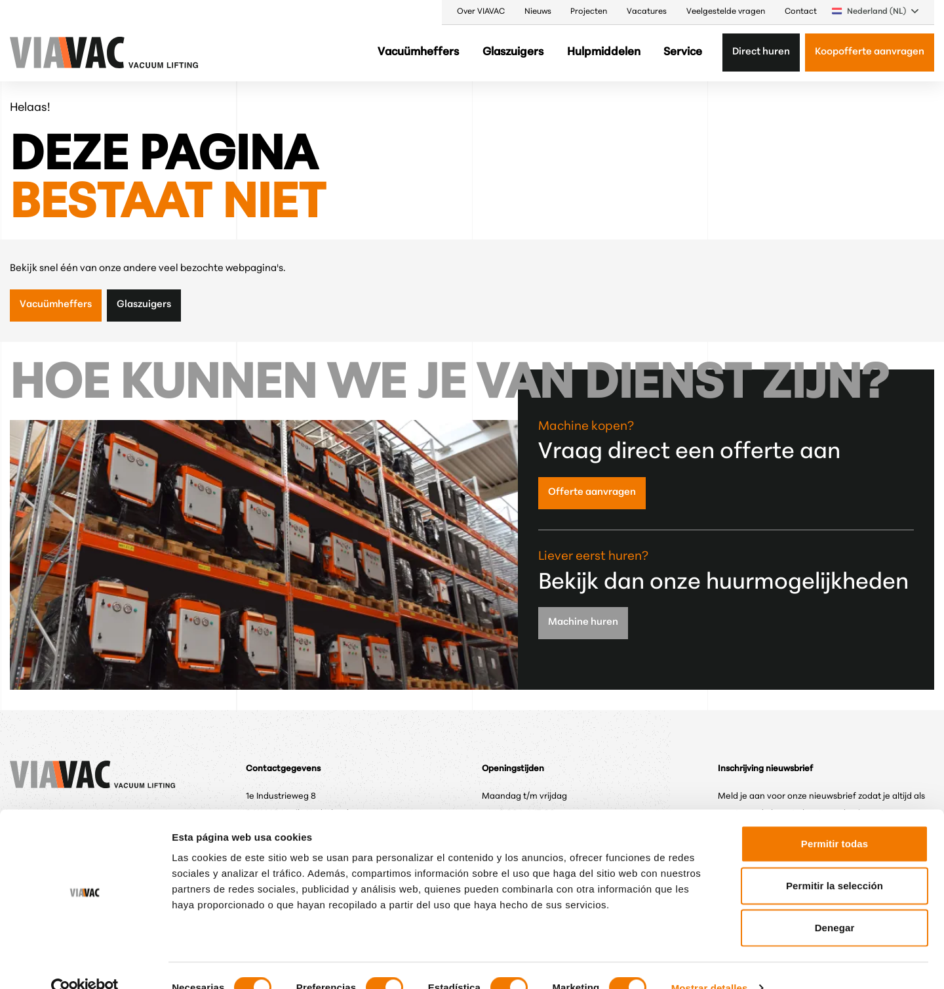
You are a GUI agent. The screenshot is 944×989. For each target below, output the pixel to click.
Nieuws (537, 12)
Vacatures (647, 12)
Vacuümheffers (418, 52)
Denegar (835, 902)
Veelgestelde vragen (725, 12)
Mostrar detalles (709, 963)
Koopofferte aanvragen (869, 52)
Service (682, 52)
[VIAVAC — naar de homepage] (45, 52)
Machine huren (583, 622)
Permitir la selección (834, 860)
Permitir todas (834, 818)
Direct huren (761, 52)
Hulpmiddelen (603, 52)
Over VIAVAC (481, 12)
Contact (801, 12)
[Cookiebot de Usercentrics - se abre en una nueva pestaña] (85, 963)
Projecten (588, 12)
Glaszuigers (512, 52)
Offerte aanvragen (592, 492)
